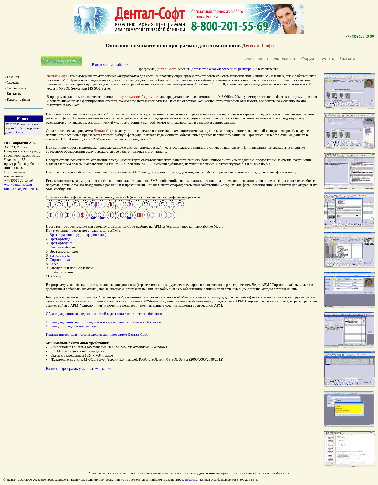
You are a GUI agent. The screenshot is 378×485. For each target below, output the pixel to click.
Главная (13, 77)
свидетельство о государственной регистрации (221, 69)
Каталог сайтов (18, 99)
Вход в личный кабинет (110, 65)
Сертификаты (17, 88)
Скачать (13, 82)
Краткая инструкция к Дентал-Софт (97, 334)
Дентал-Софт (14, 132)
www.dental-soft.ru (18, 184)
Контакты (14, 94)
